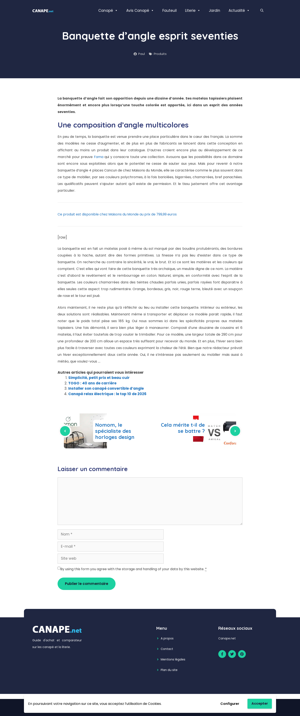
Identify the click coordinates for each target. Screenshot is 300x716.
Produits (160, 54)
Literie (192, 10)
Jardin (214, 10)
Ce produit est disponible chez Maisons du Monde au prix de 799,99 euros (117, 214)
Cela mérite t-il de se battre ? (183, 428)
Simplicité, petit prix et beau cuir (99, 377)
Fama (99, 156)
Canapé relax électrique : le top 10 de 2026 (107, 393)
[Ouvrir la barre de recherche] (262, 10)
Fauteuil (169, 10)
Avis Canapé (140, 10)
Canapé (108, 10)
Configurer (229, 703)
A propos (167, 638)
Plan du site (169, 670)
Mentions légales (173, 659)
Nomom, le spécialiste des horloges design (114, 431)
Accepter (259, 703)
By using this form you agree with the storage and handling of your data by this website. (133, 569)
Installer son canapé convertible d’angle (106, 388)
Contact (167, 649)
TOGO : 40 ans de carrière (92, 383)
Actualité (239, 10)
